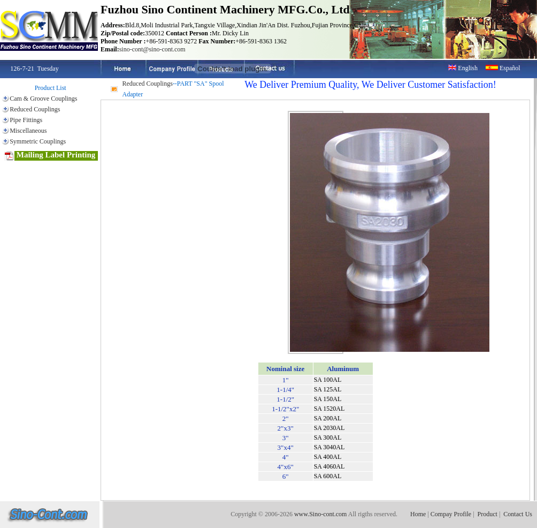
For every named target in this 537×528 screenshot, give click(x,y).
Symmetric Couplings (38, 141)
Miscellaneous (28, 130)
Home (418, 514)
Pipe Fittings (26, 120)
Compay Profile (451, 514)
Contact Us (517, 514)
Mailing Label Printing (49, 156)
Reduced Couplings (35, 109)
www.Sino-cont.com (320, 514)
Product (487, 514)
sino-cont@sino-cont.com (152, 49)
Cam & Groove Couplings (43, 98)
